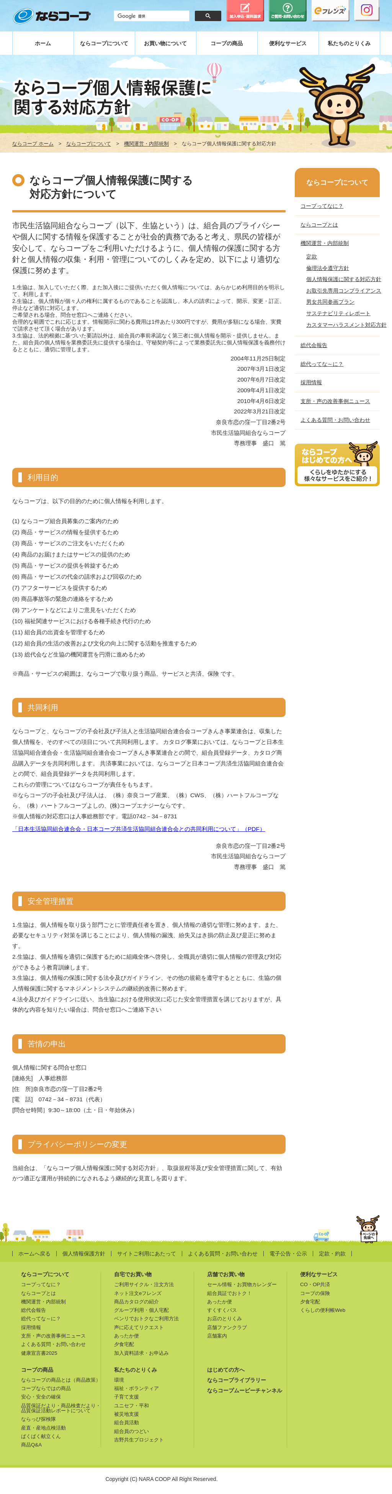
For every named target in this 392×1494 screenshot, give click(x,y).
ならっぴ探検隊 (38, 1419)
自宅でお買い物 (133, 1274)
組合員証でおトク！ (229, 1293)
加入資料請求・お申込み (141, 1353)
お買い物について (165, 43)
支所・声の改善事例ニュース (335, 401)
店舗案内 (217, 1336)
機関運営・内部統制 (146, 143)
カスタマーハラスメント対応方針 (346, 325)
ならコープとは (319, 225)
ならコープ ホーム (33, 143)
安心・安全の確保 (41, 1397)
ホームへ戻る (34, 1253)
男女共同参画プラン (330, 302)
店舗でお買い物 (226, 1274)
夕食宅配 (124, 1344)
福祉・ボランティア (136, 1388)
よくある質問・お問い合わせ (335, 420)
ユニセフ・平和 (131, 1405)
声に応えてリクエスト (139, 1327)
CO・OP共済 (315, 1284)
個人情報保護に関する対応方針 (343, 279)
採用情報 (311, 382)
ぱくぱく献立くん (41, 1436)
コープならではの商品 (46, 1388)
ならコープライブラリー (236, 1380)
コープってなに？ (322, 206)
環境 (119, 1380)
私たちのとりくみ (349, 43)
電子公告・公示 (288, 1253)
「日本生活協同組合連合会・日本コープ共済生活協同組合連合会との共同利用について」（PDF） (138, 829)
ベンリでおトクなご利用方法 (146, 1318)
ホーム (43, 43)
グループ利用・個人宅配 (141, 1310)
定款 (311, 256)
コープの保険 (315, 1293)
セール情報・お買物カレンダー (242, 1284)
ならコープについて (104, 43)
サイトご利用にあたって (146, 1253)
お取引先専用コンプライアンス (343, 291)
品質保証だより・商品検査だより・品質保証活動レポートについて (61, 1408)
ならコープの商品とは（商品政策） (61, 1380)
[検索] (151, 16)
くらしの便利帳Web (322, 1310)
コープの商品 (227, 43)
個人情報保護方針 (83, 1253)
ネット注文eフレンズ (138, 1293)
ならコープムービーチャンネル (244, 1390)
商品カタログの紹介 (136, 1302)
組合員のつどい (131, 1431)
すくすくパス (222, 1310)
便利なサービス (288, 43)
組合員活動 (126, 1422)
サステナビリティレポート (338, 313)
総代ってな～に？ (322, 364)
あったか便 (126, 1336)
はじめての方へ (226, 1370)
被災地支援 (126, 1414)
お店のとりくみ (224, 1318)
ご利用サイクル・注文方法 (144, 1284)
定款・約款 (332, 1253)
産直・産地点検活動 (43, 1428)
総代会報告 (314, 345)
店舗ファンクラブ (227, 1327)
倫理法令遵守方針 (327, 268)
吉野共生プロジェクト (139, 1440)
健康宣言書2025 (39, 1353)
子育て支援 (126, 1397)
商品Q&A (31, 1445)
